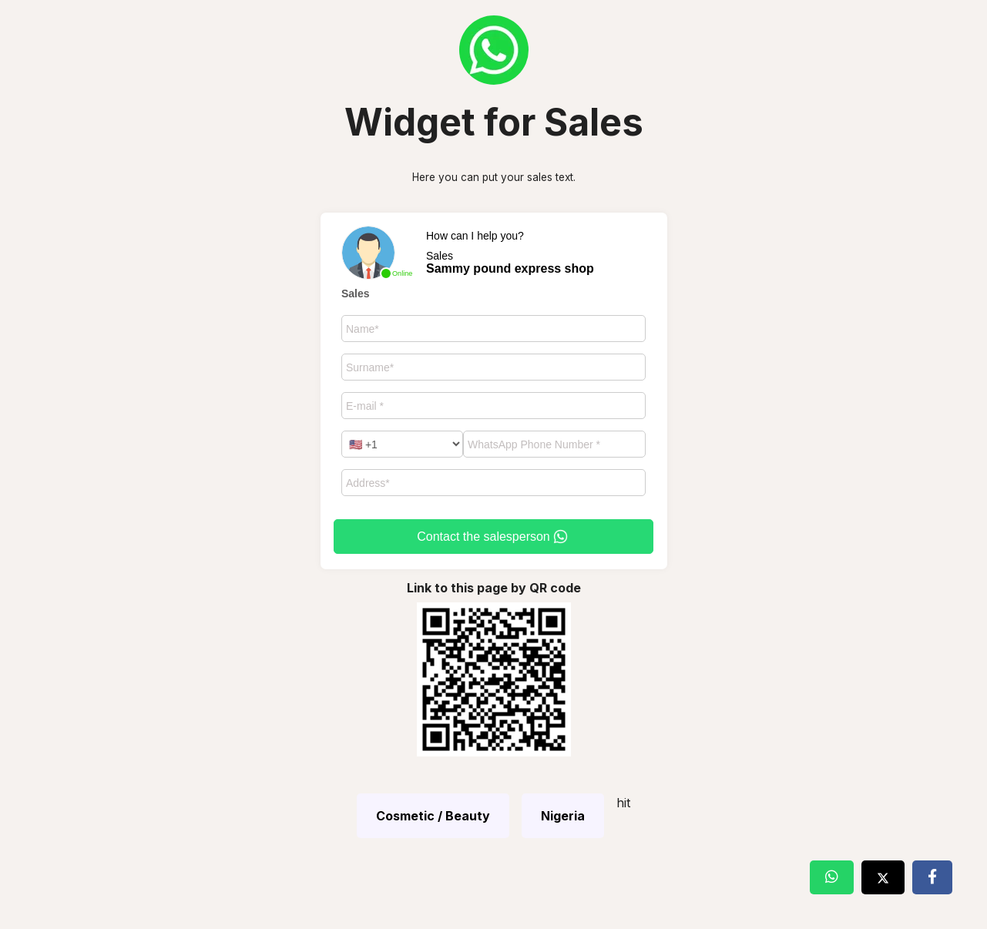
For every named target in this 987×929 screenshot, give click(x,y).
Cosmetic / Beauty (433, 815)
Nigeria (563, 815)
